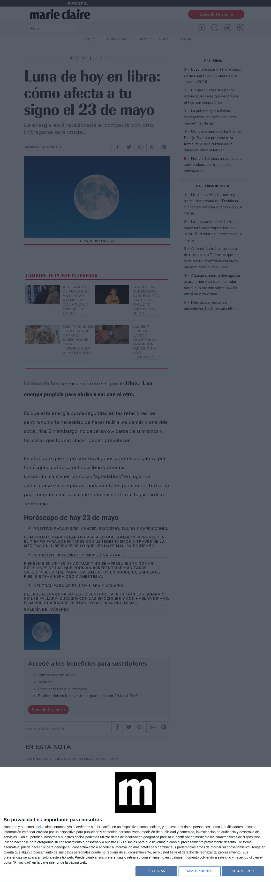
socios (39, 827)
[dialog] (135, 824)
